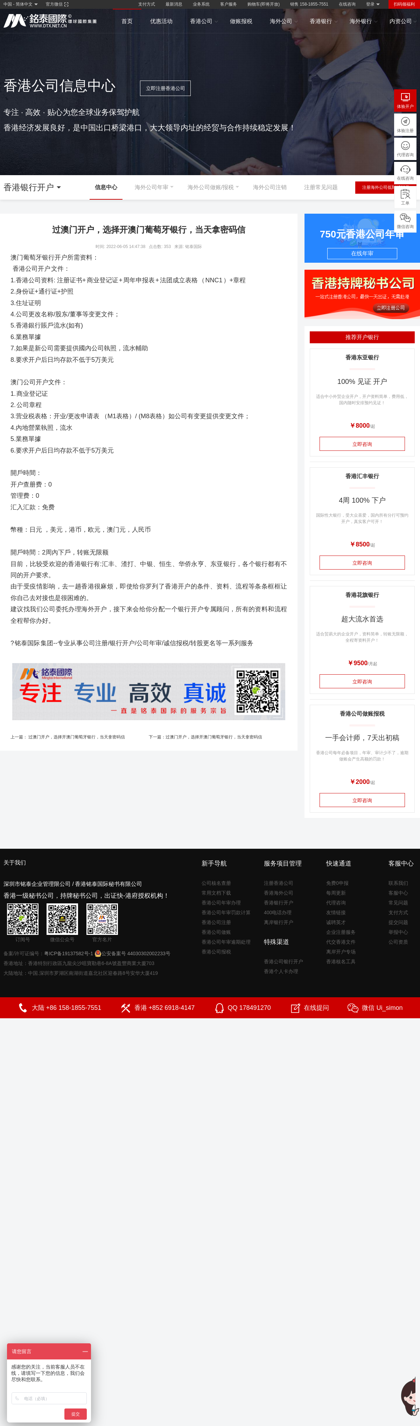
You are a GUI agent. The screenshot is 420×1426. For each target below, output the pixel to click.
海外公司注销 (270, 187)
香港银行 (324, 21)
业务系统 (201, 4)
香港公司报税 (216, 952)
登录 (370, 4)
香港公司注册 (216, 922)
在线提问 (316, 1007)
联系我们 (398, 883)
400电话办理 (278, 912)
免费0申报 (337, 883)
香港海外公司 (278, 893)
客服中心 (398, 893)
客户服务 (228, 4)
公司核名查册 (216, 883)
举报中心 (398, 932)
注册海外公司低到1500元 (386, 187)
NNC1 (214, 280)
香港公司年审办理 (221, 902)
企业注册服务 (341, 932)
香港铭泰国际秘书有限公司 (108, 884)
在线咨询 (347, 4)
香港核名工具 (341, 961)
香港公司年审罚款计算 (226, 912)
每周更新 (336, 893)
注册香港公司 (278, 883)
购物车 (263, 4)
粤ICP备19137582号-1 (68, 953)
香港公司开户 (31, 268)
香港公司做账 (216, 932)
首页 (127, 21)
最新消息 (174, 4)
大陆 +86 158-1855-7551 (67, 1007)
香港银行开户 (278, 902)
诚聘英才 (336, 922)
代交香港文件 (341, 942)
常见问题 (398, 902)
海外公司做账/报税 (211, 187)
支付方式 (146, 4)
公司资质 (398, 942)
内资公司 (403, 21)
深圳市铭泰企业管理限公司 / (39, 884)
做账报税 (241, 21)
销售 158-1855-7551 (309, 4)
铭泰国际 (27, 643)
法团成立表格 (179, 280)
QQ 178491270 (249, 1007)
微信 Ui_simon (382, 1007)
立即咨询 (362, 444)
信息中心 (106, 187)
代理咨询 (336, 902)
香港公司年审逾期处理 (226, 942)
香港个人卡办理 (281, 971)
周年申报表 (139, 280)
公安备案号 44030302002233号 (132, 953)
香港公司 (204, 21)
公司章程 (29, 404)
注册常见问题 (321, 187)
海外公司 (284, 21)
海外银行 (364, 21)
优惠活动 (161, 21)
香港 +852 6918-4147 (164, 1007)
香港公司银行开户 (283, 961)
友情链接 (336, 912)
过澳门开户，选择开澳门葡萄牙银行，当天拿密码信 (76, 737)
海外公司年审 (151, 187)
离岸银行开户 (278, 922)
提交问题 (398, 922)
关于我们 (15, 863)
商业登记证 (102, 280)
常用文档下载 (216, 893)
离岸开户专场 (341, 952)
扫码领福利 (404, 4)
